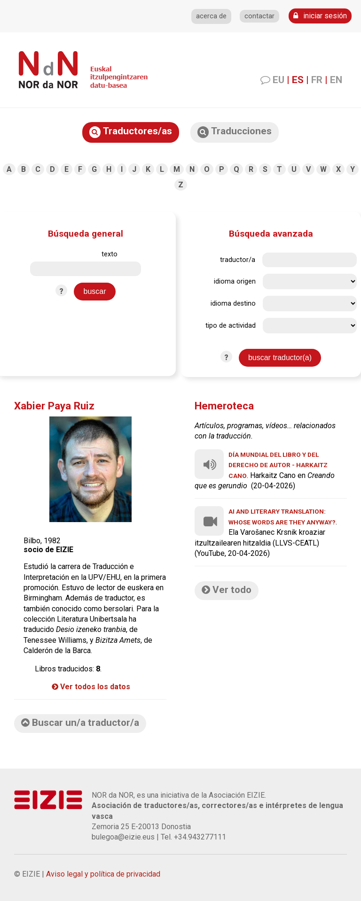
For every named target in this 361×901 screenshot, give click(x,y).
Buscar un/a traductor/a (80, 722)
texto (110, 254)
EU (278, 79)
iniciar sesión (320, 15)
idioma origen (235, 281)
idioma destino (233, 304)
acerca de (211, 16)
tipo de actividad (230, 326)
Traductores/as (130, 131)
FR (316, 79)
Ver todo (226, 589)
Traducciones (234, 131)
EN (336, 79)
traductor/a (237, 260)
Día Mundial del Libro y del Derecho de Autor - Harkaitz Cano (278, 465)
